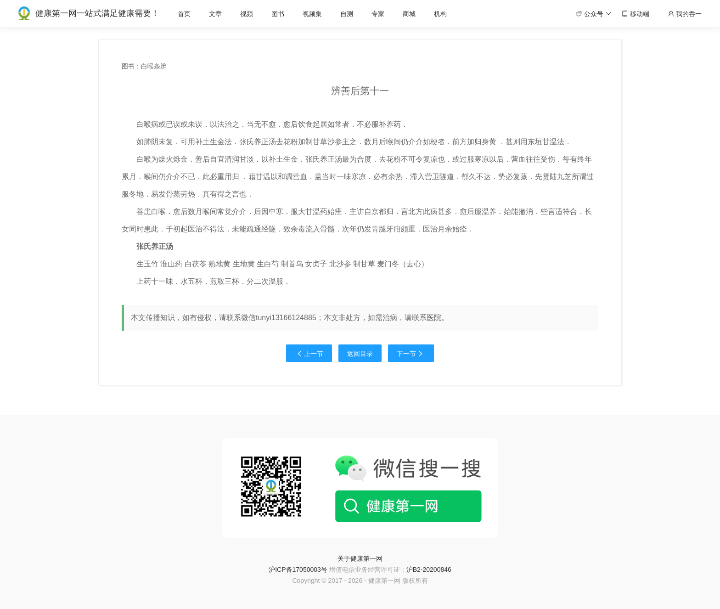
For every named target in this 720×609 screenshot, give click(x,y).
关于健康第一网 (360, 558)
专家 (377, 13)
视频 (246, 13)
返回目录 (360, 353)
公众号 (593, 14)
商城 (409, 13)
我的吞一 (685, 13)
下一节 (411, 353)
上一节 (309, 353)
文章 (215, 13)
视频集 (312, 13)
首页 (184, 13)
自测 (346, 13)
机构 (440, 13)
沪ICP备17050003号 (298, 569)
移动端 (635, 13)
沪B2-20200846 (428, 569)
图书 (277, 13)
